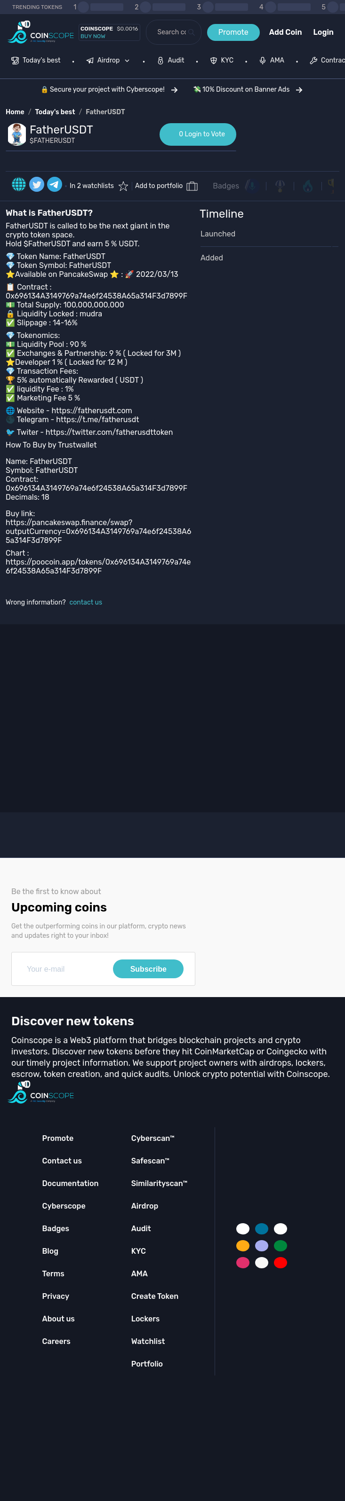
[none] (110, 62)
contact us (86, 602)
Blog (50, 1251)
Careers (56, 1341)
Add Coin (285, 32)
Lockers (145, 1318)
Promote (233, 32)
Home (15, 112)
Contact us (62, 1160)
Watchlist (148, 1341)
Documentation (70, 1183)
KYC (138, 1251)
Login (323, 32)
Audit (141, 1228)
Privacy (55, 1296)
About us (58, 1318)
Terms (53, 1273)
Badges (226, 185)
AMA (139, 1273)
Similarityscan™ (159, 1183)
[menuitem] (36, 62)
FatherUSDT (105, 112)
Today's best (55, 112)
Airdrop (145, 1206)
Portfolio (147, 1364)
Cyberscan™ (153, 1138)
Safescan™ (150, 1160)
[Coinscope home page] (41, 32)
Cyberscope (64, 1206)
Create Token (155, 1296)
